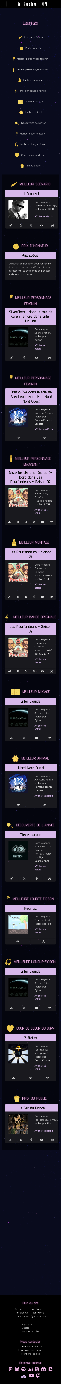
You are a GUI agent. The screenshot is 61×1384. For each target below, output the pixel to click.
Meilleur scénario (30, 38)
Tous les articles (30, 1331)
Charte (25, 1327)
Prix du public (30, 166)
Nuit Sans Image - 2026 (33, 4)
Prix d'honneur (30, 48)
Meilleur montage (30, 80)
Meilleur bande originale (30, 91)
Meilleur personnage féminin (30, 59)
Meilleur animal (30, 112)
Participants (21, 1312)
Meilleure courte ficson (30, 134)
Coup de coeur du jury (30, 155)
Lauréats (36, 1309)
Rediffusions (37, 1312)
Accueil (19, 1309)
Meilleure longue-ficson (30, 145)
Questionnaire (38, 1316)
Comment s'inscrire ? (30, 1346)
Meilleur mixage (30, 102)
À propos (27, 1324)
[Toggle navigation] (4, 4)
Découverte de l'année (30, 123)
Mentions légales (30, 1353)
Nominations (22, 1316)
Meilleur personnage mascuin (30, 70)
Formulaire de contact (30, 1349)
